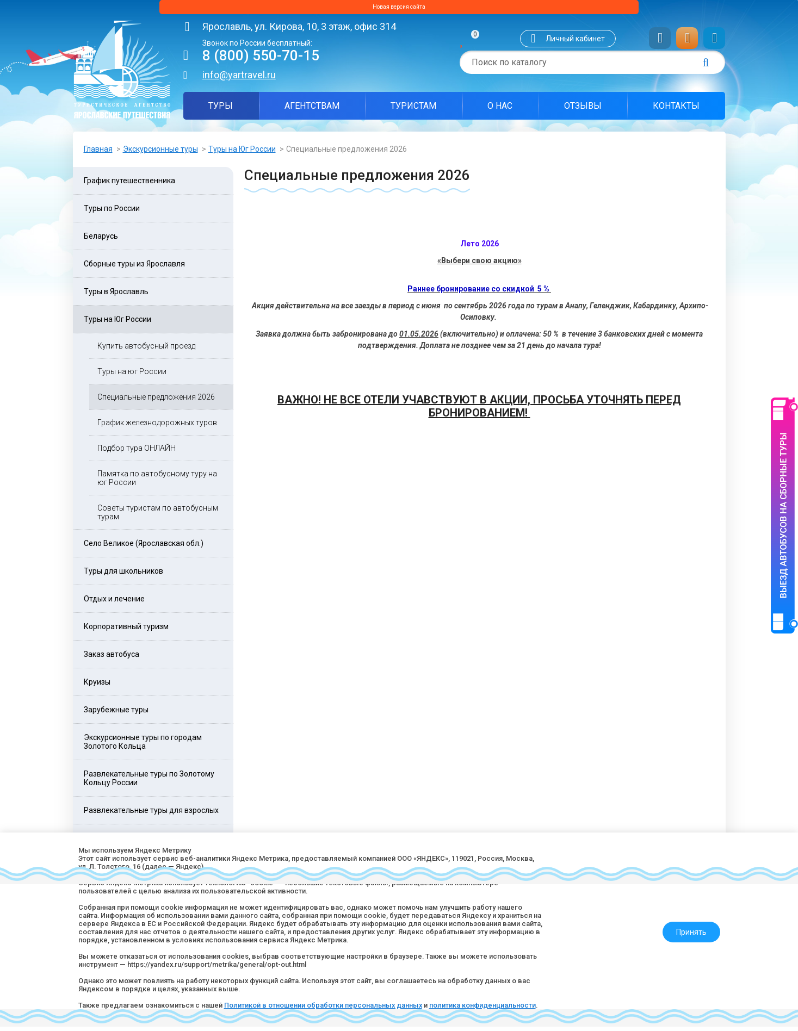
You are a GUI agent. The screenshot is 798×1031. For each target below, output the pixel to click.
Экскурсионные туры (160, 153)
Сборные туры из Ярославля (134, 268)
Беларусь (101, 240)
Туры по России (112, 212)
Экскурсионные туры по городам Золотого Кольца (143, 746)
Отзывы (583, 110)
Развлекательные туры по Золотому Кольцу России (149, 782)
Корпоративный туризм (126, 630)
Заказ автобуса (111, 658)
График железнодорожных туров (157, 427)
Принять (686, 917)
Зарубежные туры (116, 714)
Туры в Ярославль (116, 295)
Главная (98, 153)
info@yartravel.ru (239, 79)
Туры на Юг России (242, 153)
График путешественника (129, 185)
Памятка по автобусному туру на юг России (157, 482)
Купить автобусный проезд (146, 350)
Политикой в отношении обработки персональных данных (347, 995)
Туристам (413, 110)
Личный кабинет (575, 43)
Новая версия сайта (399, 9)
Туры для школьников (123, 575)
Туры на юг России (131, 375)
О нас (499, 110)
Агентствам (311, 110)
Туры (220, 110)
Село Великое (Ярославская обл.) (143, 547)
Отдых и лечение (114, 603)
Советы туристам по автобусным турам (157, 516)
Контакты (676, 110)
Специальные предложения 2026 (156, 401)
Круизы (97, 686)
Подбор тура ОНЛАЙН (136, 452)
